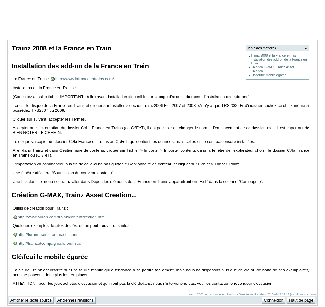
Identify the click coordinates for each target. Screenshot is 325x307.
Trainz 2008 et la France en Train (274, 55)
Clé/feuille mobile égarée (269, 75)
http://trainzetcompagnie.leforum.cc (49, 243)
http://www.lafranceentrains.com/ (84, 79)
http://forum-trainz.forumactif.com (47, 234)
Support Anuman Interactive (284, 3)
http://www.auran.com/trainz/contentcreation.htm (61, 217)
